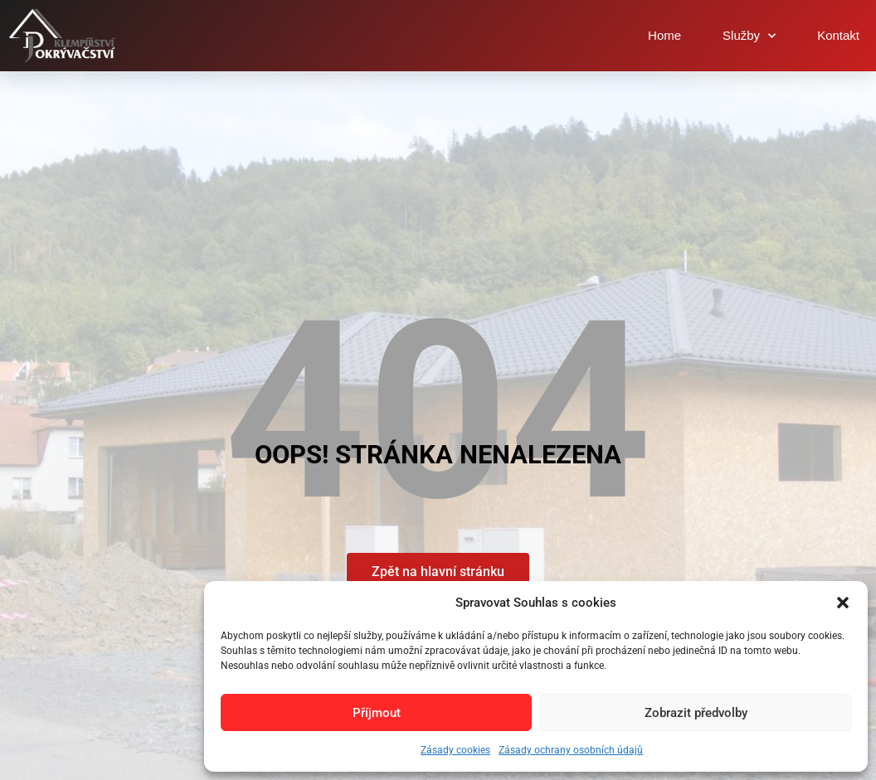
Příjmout (377, 712)
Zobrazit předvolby (696, 712)
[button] (843, 602)
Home (664, 35)
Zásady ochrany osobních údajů (571, 750)
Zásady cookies (455, 750)
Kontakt (838, 35)
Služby (749, 36)
